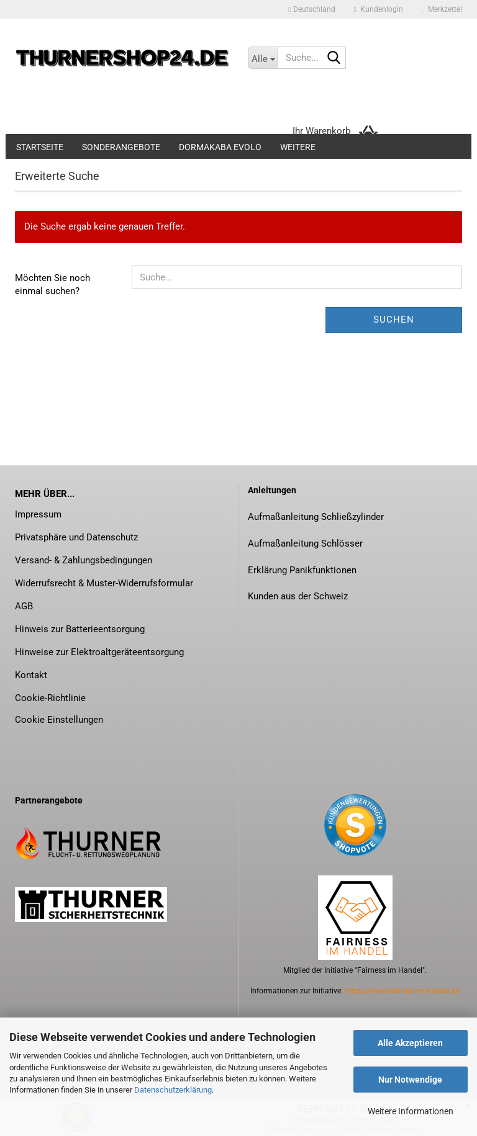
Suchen (393, 319)
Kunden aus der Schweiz (298, 596)
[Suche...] (263, 58)
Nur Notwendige (410, 1080)
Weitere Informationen (410, 1111)
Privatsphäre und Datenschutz (76, 537)
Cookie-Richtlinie (50, 698)
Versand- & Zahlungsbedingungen (83, 560)
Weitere (298, 147)
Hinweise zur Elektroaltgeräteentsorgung (99, 652)
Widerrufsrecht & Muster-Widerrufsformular (104, 583)
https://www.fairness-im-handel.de (402, 990)
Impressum (38, 514)
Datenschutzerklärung (173, 1089)
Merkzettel (442, 9)
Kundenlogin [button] (378, 9)
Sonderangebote (121, 147)
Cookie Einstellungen (59, 719)
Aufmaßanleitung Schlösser (305, 543)
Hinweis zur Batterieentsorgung (80, 629)
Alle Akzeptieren (410, 1043)
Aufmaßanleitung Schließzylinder (316, 516)
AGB (24, 606)
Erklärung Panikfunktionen (302, 570)
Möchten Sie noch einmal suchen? (52, 284)
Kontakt (31, 675)
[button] (311, 9)
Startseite (39, 147)
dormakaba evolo (220, 147)
